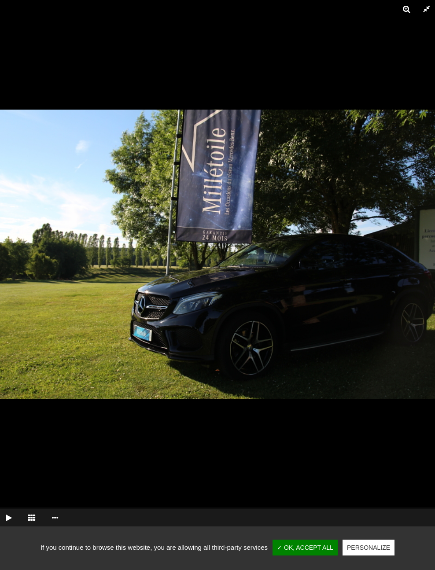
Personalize (368, 547)
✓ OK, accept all (305, 547)
